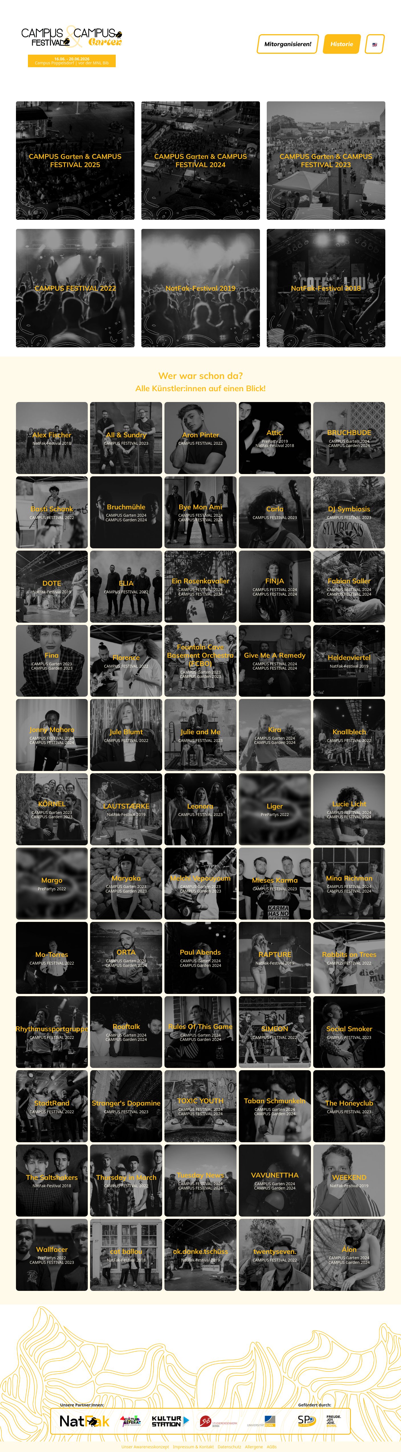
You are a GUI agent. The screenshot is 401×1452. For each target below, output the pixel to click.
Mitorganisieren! (288, 44)
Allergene (254, 1446)
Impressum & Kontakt (194, 1446)
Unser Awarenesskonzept (145, 1446)
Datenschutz (230, 1446)
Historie (342, 44)
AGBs (272, 1446)
